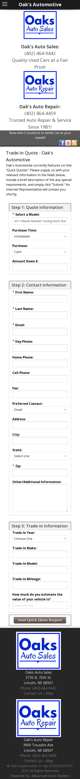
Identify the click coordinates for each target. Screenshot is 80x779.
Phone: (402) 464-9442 (38, 688)
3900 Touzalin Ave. (38, 744)
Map (49, 693)
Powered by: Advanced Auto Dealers (40, 775)
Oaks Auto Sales (38, 672)
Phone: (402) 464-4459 (38, 755)
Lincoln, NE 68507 (38, 682)
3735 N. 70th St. (38, 677)
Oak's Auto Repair (38, 739)
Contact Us (33, 693)
